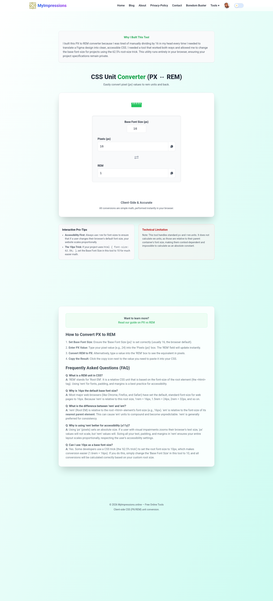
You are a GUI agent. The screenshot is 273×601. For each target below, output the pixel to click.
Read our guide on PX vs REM (136, 325)
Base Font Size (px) (136, 122)
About (142, 5)
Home (121, 5)
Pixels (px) (104, 139)
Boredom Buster (196, 5)
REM (101, 165)
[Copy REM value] (171, 172)
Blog (131, 5)
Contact (177, 5)
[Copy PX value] (171, 146)
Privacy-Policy (159, 5)
